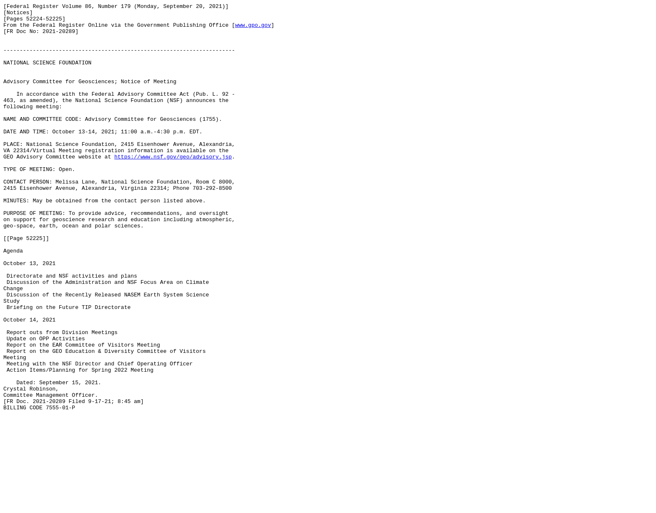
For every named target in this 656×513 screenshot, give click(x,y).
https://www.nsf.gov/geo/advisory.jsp (173, 187)
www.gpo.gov (253, 29)
